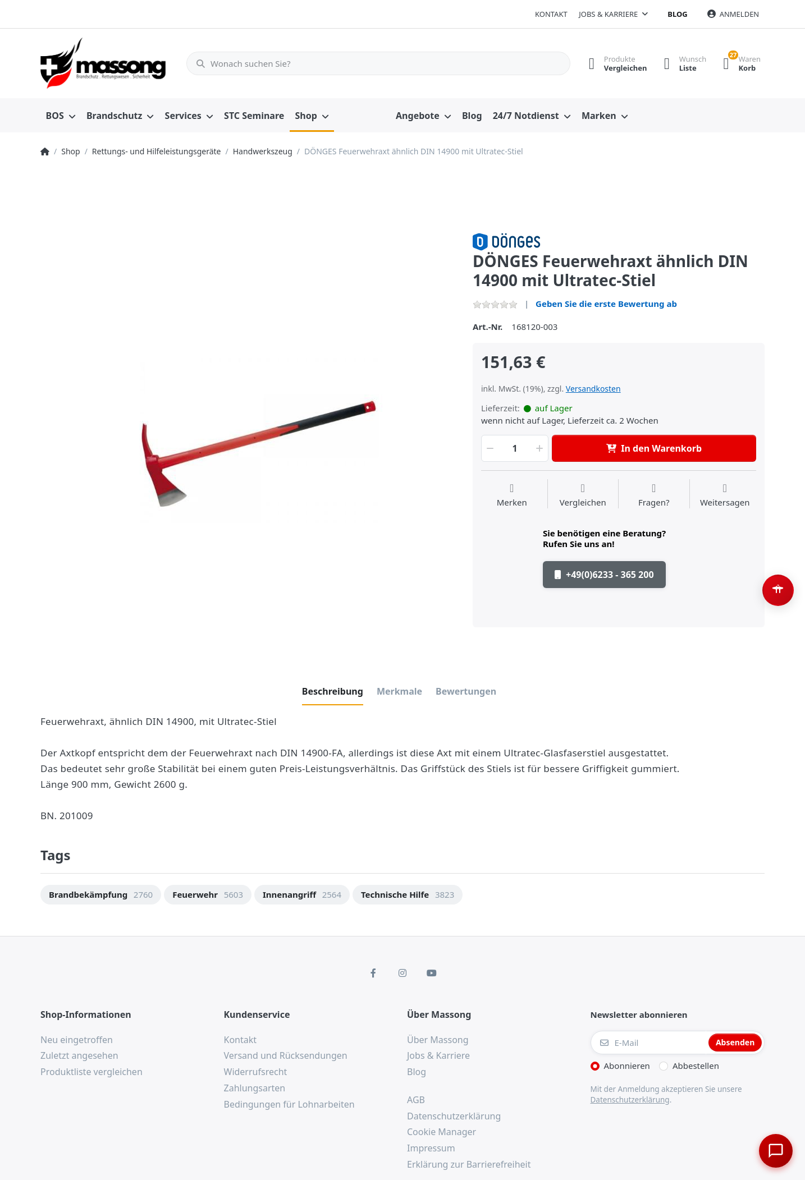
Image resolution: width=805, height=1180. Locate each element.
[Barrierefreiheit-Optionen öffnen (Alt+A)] (778, 590)
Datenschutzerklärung (630, 1100)
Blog (677, 14)
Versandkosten (593, 388)
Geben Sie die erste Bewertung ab (606, 303)
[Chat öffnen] (775, 1150)
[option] (248, 440)
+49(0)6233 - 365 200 (604, 574)
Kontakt (551, 14)
